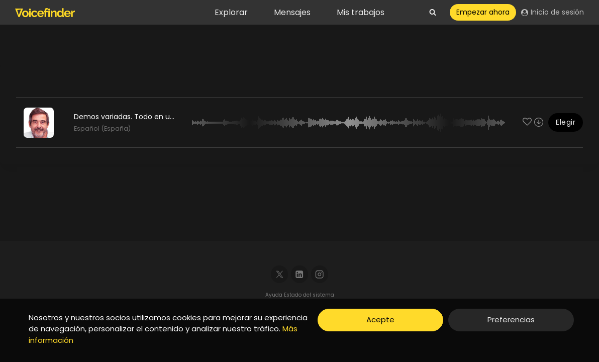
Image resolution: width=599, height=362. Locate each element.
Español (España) (102, 128)
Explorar (231, 12)
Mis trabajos (360, 12)
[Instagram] (320, 274)
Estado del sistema (309, 295)
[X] (279, 274)
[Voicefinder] (45, 12)
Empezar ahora (483, 12)
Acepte (380, 319)
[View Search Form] (433, 13)
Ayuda (274, 295)
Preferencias (511, 319)
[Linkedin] (300, 274)
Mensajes (292, 12)
